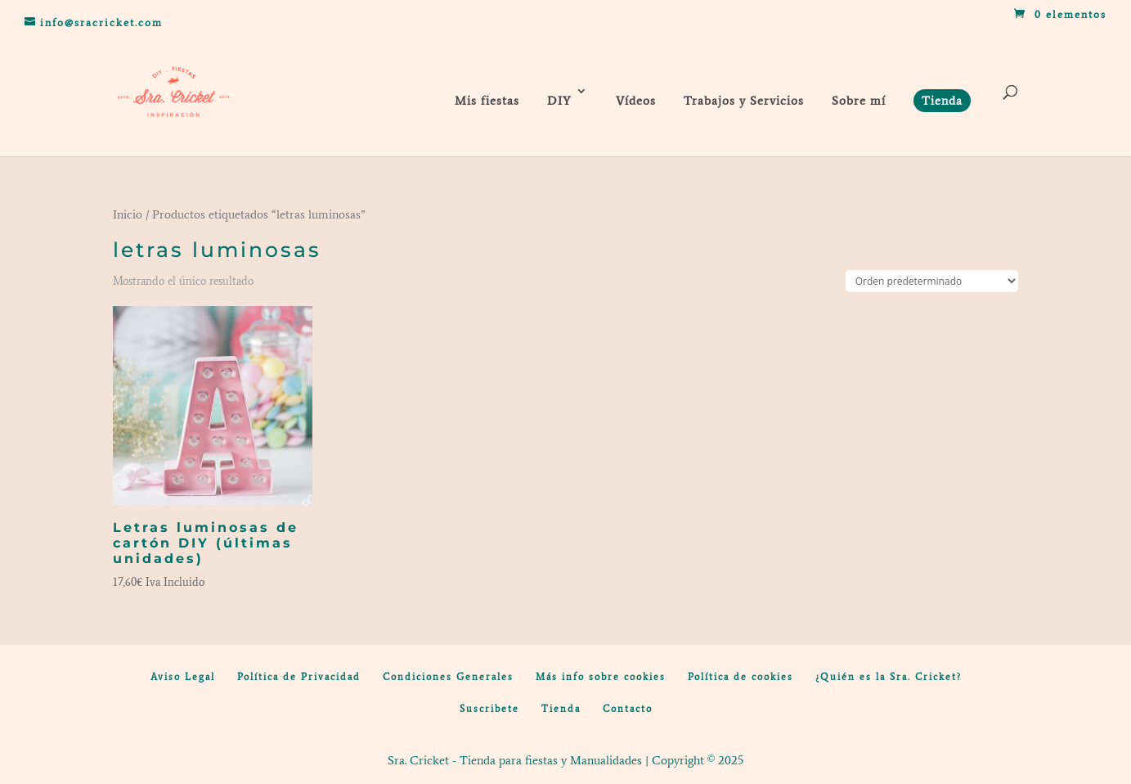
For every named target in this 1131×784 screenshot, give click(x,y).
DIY (559, 100)
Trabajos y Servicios (744, 100)
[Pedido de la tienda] (932, 281)
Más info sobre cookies (601, 677)
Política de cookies (740, 677)
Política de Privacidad (299, 677)
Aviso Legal (182, 677)
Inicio (127, 214)
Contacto (628, 708)
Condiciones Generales (448, 677)
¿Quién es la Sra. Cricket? (888, 677)
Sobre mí (859, 100)
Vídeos (636, 100)
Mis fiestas (487, 100)
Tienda (561, 708)
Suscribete (489, 708)
